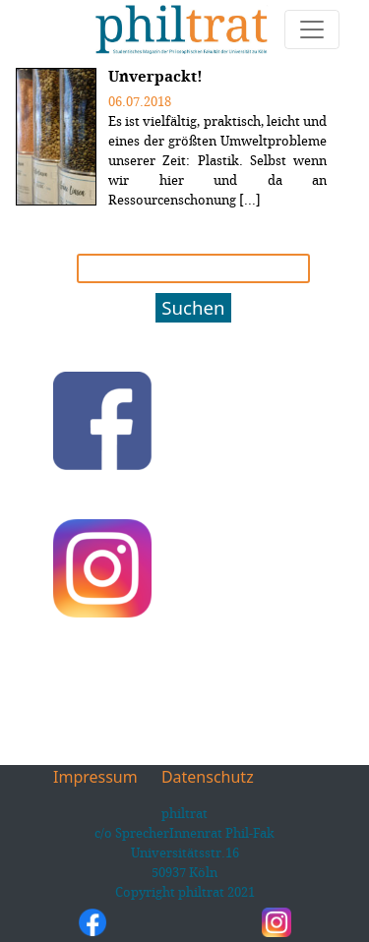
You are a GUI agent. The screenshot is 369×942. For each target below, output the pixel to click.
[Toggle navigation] (311, 29)
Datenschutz (207, 777)
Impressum (95, 777)
